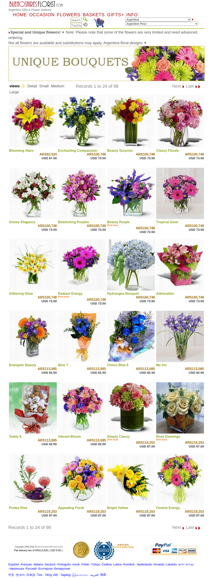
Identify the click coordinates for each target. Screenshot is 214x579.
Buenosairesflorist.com (49, 546)
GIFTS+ (115, 14)
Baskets (94, 14)
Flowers (68, 14)
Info (132, 14)
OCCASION (42, 14)
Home (20, 14)
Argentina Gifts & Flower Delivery (29, 9)
